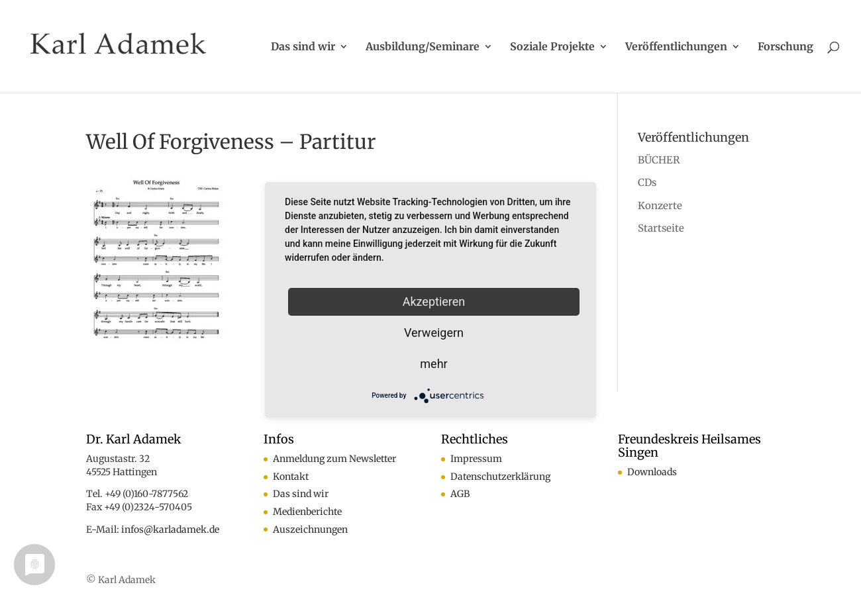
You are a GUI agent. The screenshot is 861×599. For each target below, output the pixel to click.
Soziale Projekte (552, 47)
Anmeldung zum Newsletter (334, 459)
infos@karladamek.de (170, 529)
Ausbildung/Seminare (423, 47)
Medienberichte (307, 512)
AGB (460, 494)
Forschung (785, 47)
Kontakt (291, 477)
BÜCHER (659, 160)
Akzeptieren (434, 301)
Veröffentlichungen (676, 47)
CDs (647, 182)
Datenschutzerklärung (500, 477)
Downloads (652, 472)
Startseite (661, 228)
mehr (433, 364)
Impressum (476, 459)
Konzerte (660, 205)
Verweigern (434, 333)
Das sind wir (303, 47)
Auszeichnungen (310, 529)
